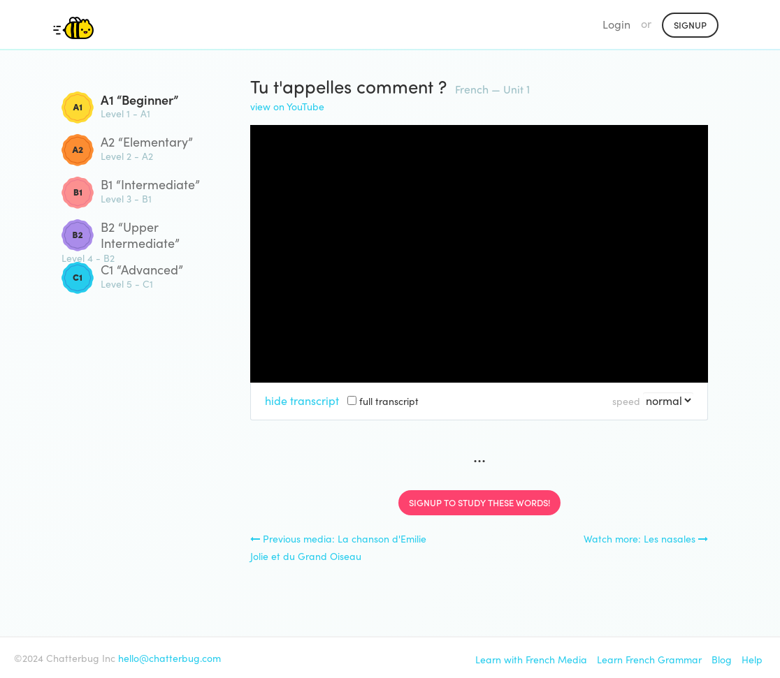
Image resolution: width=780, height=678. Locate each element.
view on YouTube (287, 106)
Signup (690, 24)
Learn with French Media (531, 659)
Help (752, 659)
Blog (722, 659)
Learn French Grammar (649, 659)
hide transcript (302, 400)
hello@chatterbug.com (169, 658)
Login (616, 24)
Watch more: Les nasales (646, 538)
